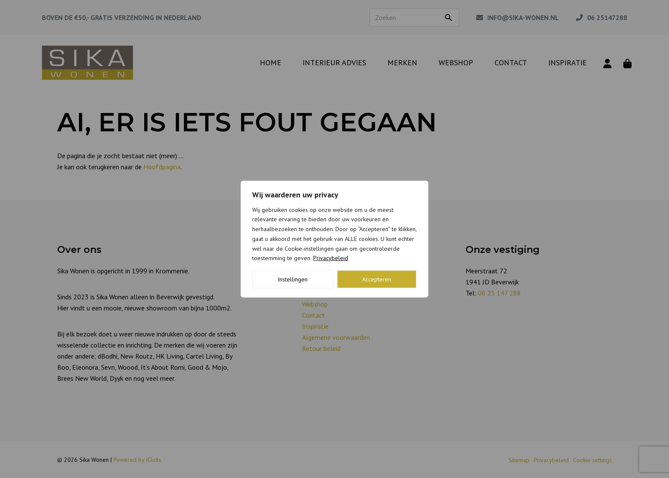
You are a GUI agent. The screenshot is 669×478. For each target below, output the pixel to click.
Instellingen (293, 279)
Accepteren (376, 279)
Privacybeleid (330, 258)
